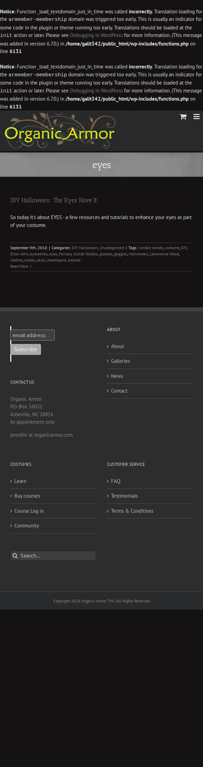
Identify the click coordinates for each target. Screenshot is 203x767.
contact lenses (150, 246)
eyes (53, 252)
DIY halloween (85, 246)
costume (172, 246)
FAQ (115, 479)
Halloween (138, 252)
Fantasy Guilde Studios (78, 252)
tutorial (74, 258)
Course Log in (29, 509)
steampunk (56, 258)
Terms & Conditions (132, 509)
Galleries (120, 359)
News (117, 374)
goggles (120, 252)
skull (41, 258)
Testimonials (124, 494)
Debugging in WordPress (96, 35)
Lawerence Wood (164, 252)
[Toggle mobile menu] (197, 115)
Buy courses (27, 494)
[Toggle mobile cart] (183, 115)
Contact (119, 389)
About (117, 345)
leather (16, 258)
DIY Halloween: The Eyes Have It (53, 199)
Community (26, 524)
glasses (105, 252)
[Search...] (53, 554)
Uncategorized (111, 246)
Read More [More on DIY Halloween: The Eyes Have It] (19, 264)
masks (29, 258)
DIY (184, 246)
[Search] (15, 554)
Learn (20, 479)
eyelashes (39, 252)
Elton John (19, 252)
